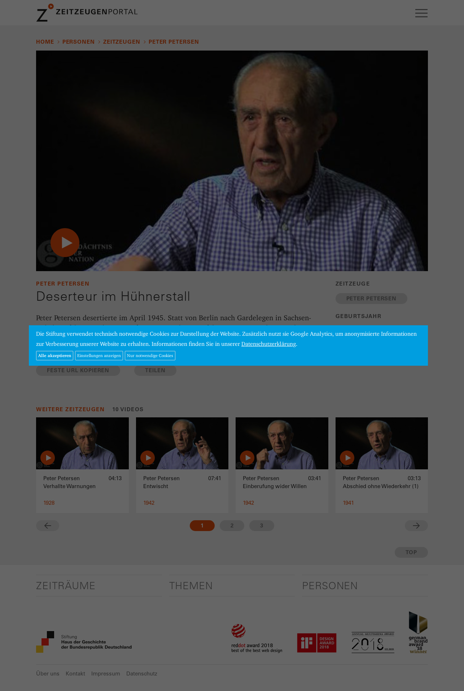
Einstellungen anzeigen (99, 355)
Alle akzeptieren (54, 355)
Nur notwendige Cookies (150, 355)
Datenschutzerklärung (268, 343)
